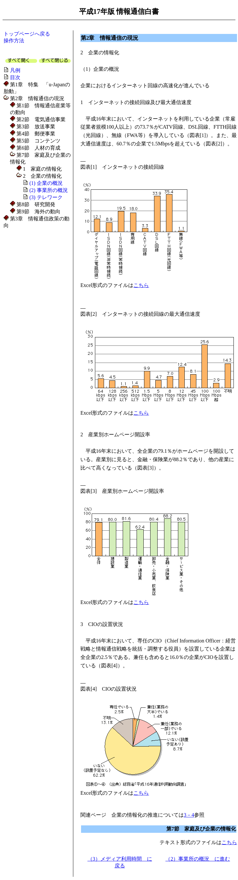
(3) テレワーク (46, 197)
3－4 (189, 815)
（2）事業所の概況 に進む (197, 859)
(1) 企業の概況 (46, 183)
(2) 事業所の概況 (48, 190)
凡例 (15, 70)
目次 (15, 77)
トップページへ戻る (27, 34)
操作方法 (14, 40)
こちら (141, 285)
